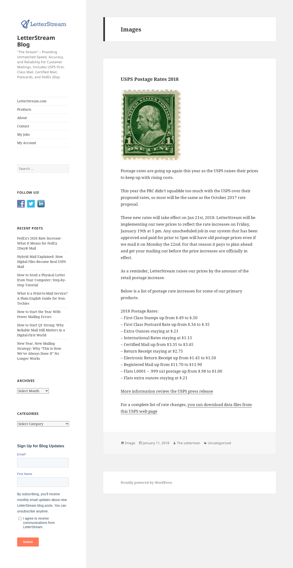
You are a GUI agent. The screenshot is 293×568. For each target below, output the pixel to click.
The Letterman (188, 443)
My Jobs (23, 134)
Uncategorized (219, 443)
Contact (23, 126)
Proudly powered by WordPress (146, 482)
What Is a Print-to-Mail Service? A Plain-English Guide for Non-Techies (42, 298)
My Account (26, 143)
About (22, 117)
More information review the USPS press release (167, 391)
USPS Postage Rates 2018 (150, 79)
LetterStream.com (31, 101)
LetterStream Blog (36, 41)
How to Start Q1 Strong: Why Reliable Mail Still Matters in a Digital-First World (41, 330)
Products (24, 109)
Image (130, 443)
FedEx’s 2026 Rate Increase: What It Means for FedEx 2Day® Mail (39, 243)
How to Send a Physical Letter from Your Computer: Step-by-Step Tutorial (41, 280)
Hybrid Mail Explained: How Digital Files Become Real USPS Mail (41, 261)
